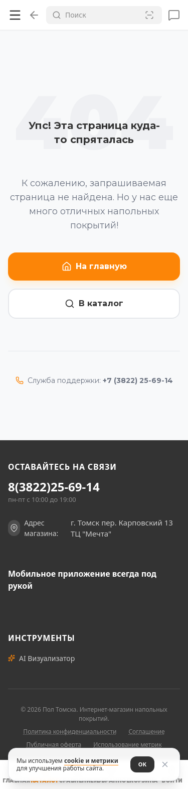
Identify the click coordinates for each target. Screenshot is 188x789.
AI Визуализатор (41, 658)
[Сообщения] (174, 15)
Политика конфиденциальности (69, 731)
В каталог (94, 304)
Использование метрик (127, 744)
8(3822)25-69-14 (54, 487)
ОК (142, 764)
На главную (94, 266)
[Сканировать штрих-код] (149, 15)
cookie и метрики (91, 760)
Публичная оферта (53, 744)
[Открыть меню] (15, 15)
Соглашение (146, 731)
